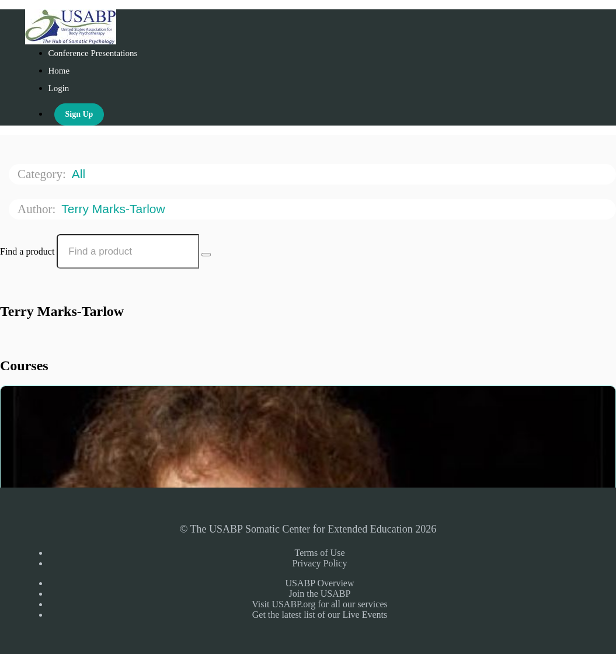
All (80, 173)
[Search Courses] (206, 254)
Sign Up (79, 114)
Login (58, 88)
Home (59, 70)
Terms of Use (320, 553)
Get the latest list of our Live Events (320, 615)
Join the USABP (320, 594)
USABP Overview (319, 583)
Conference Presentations (93, 53)
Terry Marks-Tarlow (114, 208)
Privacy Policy (320, 563)
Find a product (27, 251)
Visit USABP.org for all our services (320, 604)
